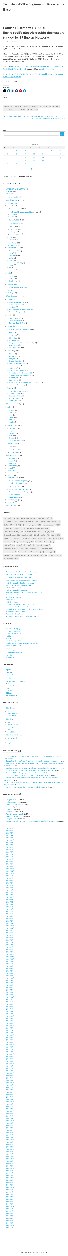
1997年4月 (10, 1192)
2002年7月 (10, 1142)
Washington (15, 452)
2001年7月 (10, 1152)
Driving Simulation (15, 361)
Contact (8, 809)
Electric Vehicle (21, 109)
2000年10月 (10, 1159)
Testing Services (14, 398)
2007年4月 (10, 1097)
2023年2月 (10, 921)
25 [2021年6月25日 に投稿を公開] (43, 160)
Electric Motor (16, 234)
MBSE (10, 332)
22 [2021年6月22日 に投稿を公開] (16, 160)
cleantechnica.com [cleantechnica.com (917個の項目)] (12, 528)
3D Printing (13, 338)
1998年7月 (10, 1180)
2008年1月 (10, 1090)
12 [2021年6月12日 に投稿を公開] (51, 154)
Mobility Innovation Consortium (17, 590)
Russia (11, 422)
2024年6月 (10, 883)
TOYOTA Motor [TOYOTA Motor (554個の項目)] (22, 555)
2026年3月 (10, 833)
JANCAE (11, 729)
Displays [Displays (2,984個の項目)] (48, 532)
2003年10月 (10, 1130)
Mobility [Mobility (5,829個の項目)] (9, 545)
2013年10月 (10, 1035)
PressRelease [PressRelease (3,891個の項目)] (43, 545)
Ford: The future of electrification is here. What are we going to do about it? (30, 116)
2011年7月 (10, 1056)
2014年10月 (10, 1026)
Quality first (13, 281)
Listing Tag (9, 811)
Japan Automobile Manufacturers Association (22, 572)
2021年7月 (10, 966)
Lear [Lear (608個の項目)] (38, 542)
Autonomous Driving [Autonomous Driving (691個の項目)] (50, 521)
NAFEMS (11, 722)
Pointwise (11, 678)
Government (12, 473)
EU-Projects (12, 470)
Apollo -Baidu (10, 600)
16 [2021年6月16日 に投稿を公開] (25, 157)
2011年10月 (10, 1054)
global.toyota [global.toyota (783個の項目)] (44, 538)
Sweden (12, 438)
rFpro (8, 688)
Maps (12, 217)
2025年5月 (10, 857)
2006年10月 (10, 1102)
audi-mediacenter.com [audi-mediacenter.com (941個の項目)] (26, 518)
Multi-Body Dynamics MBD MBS (20, 375)
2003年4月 (10, 1135)
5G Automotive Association (15, 611)
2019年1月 (10, 995)
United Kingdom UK (16, 440)
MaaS (11, 237)
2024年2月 (10, 892)
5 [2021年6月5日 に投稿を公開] (51, 151)
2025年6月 (10, 854)
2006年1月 (10, 1109)
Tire (10, 267)
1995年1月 (10, 1213)
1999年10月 (10, 1168)
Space (10, 290)
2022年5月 (10, 942)
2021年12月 (10, 954)
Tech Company (13, 500)
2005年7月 (10, 1113)
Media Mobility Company (18, 481)
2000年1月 (10, 1166)
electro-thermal (14, 366)
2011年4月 (10, 1059)
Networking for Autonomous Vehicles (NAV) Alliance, (24, 609)
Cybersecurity (15, 223)
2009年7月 (10, 1075)
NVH (10, 260)
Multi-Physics (13, 378)
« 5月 (31, 169)
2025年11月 (10, 842)
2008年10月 (10, 1083)
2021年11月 (10, 957)
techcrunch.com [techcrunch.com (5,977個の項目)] (26, 552)
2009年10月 (10, 1073)
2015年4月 (10, 1021)
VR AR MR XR (14, 347)
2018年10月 (10, 999)
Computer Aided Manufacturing (20, 343)
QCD (9, 273)
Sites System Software (14, 735)
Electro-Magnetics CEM (17, 363)
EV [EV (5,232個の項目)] (7, 538)
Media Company (13, 477)
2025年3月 (10, 861)
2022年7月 (10, 938)
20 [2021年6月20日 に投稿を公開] (60, 157)
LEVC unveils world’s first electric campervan (48, 119)
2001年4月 (10, 1154)
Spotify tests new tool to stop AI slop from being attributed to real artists (31, 768)
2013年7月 (10, 1037)
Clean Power (12, 243)
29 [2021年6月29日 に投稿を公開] (16, 164)
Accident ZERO (14, 251)
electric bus (56, 106)
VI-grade (9, 690)
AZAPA (8, 670)
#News (8, 191)
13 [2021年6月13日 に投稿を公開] (60, 154)
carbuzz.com (47, 106)
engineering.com (13, 713)
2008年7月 (10, 1085)
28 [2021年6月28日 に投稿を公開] (7, 164)
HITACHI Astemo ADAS (14, 653)
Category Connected (13, 816)
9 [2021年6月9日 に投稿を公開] (25, 154)
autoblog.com (8, 106)
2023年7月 (10, 909)
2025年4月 (10, 859)
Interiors (12, 255)
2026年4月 (10, 830)
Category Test (11, 819)
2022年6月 (10, 940)
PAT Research (12, 738)
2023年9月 (10, 904)
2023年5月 (10, 914)
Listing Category (11, 802)
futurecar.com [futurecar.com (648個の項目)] (29, 538)
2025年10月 (10, 845)
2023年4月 (10, 916)
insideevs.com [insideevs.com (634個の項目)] (11, 542)
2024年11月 (10, 871)
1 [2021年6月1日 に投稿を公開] (16, 151)
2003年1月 (10, 1137)
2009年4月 (10, 1078)
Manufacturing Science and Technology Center (22, 574)
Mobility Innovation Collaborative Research (21, 583)
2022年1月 (10, 952)
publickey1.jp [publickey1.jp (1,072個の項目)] (11, 548)
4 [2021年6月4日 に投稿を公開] (42, 151)
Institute (10, 475)
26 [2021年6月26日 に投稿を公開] (51, 160)
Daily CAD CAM (13, 724)
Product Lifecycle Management (20, 329)
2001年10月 (10, 1149)
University (11, 502)
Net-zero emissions (14, 245)
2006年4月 (10, 1106)
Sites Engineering (12, 708)
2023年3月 (10, 918)
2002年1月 (10, 1147)
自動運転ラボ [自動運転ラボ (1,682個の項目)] (11, 558)
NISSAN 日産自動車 (13, 631)
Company (11, 463)
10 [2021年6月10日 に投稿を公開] (34, 154)
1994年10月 (10, 1216)
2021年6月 (10, 968)
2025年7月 (10, 852)
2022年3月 (10, 947)
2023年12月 (10, 897)
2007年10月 (10, 1092)
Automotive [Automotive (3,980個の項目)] (10, 521)
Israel (11, 415)
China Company (14, 494)
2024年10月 (10, 873)
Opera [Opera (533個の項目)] (20, 545)
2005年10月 (10, 1111)
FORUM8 (9, 683)
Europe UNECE (13, 425)
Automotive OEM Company (18, 489)
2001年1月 (10, 1156)
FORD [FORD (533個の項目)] (17, 538)
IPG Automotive (11, 695)
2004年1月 (10, 1128)
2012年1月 (10, 1052)
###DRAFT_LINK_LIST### (15, 189)
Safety (11, 265)
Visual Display (14, 345)
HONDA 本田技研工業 (13, 633)
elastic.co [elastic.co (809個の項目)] (27, 535)
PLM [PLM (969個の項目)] (30, 545)
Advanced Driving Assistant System (23, 212)
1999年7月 (10, 1171)
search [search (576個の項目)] (34, 548)
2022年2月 (10, 949)
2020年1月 (10, 985)
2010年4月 (10, 1068)
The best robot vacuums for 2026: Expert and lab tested (25, 787)
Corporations (12, 466)
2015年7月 (10, 1018)
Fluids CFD (13, 368)
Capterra (11, 743)
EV (28, 109)
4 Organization (11, 455)
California (14, 450)
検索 (4, 130)
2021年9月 (10, 961)
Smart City (11, 284)
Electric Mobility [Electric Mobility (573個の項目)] (42, 535)
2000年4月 (10, 1163)
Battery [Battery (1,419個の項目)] (9, 525)
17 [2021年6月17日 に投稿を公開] (34, 157)
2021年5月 (10, 971)
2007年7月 (10, 1094)
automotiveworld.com (30, 106)
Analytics (12, 359)
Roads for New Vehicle (17, 287)
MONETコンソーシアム (14, 588)
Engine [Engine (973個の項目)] (55, 535)
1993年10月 (10, 1225)
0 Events (9, 194)
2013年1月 (10, 1042)
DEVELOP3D (12, 716)
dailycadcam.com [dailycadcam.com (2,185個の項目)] (32, 532)
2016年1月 (10, 1014)
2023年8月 (10, 907)
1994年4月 (10, 1221)
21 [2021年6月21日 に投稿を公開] (7, 160)
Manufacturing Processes (18, 370)
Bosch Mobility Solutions (14, 641)
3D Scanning (13, 340)
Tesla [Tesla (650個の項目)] (40, 552)
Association (12, 458)
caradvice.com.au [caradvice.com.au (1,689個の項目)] (51, 525)
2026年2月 (10, 835)
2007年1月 (10, 1099)
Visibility (12, 270)
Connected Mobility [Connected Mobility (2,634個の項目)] (13, 532)
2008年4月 (10, 1087)
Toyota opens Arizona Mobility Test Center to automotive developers (30, 821)
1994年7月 (10, 1218)
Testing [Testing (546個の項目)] (50, 552)
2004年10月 (10, 1121)
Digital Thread (12, 326)
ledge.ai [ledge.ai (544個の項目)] (49, 542)
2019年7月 (10, 990)
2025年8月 (10, 850)
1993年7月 (10, 1228)
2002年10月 (10, 1140)
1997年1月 (10, 1194)
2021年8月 (10, 964)
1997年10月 (10, 1187)
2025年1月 (10, 866)
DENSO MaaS (10, 650)
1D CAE (11, 354)
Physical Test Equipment (17, 391)
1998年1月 (10, 1185)
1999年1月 (10, 1175)
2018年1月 (10, 1006)
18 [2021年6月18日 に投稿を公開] (43, 157)
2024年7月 (10, 880)
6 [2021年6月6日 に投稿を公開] (60, 151)
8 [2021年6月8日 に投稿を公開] (16, 154)
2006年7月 (10, 1104)
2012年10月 (10, 1045)
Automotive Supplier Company (20, 492)
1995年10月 (10, 1206)
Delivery (12, 276)
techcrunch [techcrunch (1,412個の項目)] (10, 552)
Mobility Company (14, 486)
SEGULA (9, 693)
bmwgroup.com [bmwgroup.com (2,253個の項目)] (34, 525)
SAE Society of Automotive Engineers (19, 585)
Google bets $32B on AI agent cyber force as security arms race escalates (31, 761)
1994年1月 (10, 1223)
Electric (15, 41)
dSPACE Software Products (15, 681)
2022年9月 (10, 933)
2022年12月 (10, 926)
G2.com (10, 740)
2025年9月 (10, 847)
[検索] (62, 134)
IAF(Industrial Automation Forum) (19, 577)
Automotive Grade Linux (14, 614)
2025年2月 (10, 864)
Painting (12, 278)
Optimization (13, 380)
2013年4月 (10, 1040)
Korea (11, 420)
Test (9, 388)
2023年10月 (10, 902)
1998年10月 (10, 1178)
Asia (9, 407)
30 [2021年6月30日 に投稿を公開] (25, 164)
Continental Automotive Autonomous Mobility (22, 643)
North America (13, 443)
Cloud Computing (15, 305)
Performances (12, 248)
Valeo (8, 648)
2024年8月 (10, 878)
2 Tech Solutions (11, 296)
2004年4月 (10, 1125)
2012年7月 (10, 1047)
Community (12, 461)
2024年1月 (10, 895)
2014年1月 (10, 1033)
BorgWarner (10, 657)
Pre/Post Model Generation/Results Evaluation (25, 382)
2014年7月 (10, 1028)
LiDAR (13, 214)
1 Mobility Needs (12, 200)
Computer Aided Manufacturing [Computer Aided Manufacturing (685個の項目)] (36, 528)
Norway (12, 433)
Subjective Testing (15, 396)
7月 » (36, 169)
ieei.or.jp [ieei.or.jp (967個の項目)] (58, 538)
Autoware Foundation (13, 597)
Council (10, 468)
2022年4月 (10, 945)
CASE (9, 206)
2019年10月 (10, 987)
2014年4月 (10, 1030)
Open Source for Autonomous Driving (19, 607)
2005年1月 (10, 1118)
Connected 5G (14, 220)
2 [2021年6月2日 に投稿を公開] (25, 151)
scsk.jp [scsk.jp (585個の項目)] (24, 548)
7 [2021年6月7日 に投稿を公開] (7, 154)
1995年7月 (10, 1209)
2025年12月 (10, 840)
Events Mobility (13, 197)
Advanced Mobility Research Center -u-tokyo (21, 580)
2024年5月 (10, 885)
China (11, 410)
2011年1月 (10, 1061)
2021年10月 (10, 959)
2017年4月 (10, 1009)
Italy (10, 431)
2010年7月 (10, 1066)
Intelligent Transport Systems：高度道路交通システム (25, 592)
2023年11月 (10, 899)
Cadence (9, 672)
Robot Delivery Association (15, 595)
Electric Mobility (9, 109)
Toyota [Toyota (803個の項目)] (8, 555)
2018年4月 (10, 1004)
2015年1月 (10, 1023)
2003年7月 (10, 1133)
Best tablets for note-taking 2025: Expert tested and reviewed (28, 775)
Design (10, 315)
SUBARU (9, 638)
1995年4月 (10, 1211)
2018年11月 (10, 997)
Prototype (11, 335)
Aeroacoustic (13, 356)
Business (9, 807)
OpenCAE (11, 727)
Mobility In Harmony (13, 602)
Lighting (12, 258)
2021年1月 (10, 976)
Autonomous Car (15, 209)
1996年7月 (10, 1199)
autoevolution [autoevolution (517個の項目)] (45, 518)
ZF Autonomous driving (14, 645)
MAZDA (8, 636)
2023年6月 (10, 911)
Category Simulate (12, 804)
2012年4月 (10, 1049)
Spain (11, 435)
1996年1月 (10, 1204)
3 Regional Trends (12, 404)
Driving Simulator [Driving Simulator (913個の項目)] (12, 535)
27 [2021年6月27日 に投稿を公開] (60, 160)
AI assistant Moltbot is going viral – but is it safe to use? (25, 773)
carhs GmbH (10, 686)
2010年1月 (10, 1071)
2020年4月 (10, 983)
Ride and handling (15, 263)
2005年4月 (10, 1116)
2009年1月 (10, 1080)
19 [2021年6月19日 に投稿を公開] (51, 157)
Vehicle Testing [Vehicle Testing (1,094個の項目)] (39, 555)
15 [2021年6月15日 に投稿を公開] (16, 157)
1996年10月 (10, 1197)
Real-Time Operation (16, 385)
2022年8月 (10, 935)
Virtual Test (13, 401)
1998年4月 (10, 1182)
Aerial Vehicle (12, 203)
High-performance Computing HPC (21, 309)
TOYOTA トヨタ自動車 (14, 629)
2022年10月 (10, 930)
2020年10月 (10, 978)
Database (12, 307)
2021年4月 (10, 973)
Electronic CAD (14, 318)
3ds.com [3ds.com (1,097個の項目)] (9, 518)
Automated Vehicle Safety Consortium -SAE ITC (22, 616)
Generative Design (15, 320)
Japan (11, 417)
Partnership (34, 109)
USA (10, 447)
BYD (40, 106)
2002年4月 (10, 1144)
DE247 (10, 711)
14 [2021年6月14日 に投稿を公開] (7, 157)
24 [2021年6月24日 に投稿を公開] (34, 160)
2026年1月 (10, 838)
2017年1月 (10, 1011)
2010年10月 (10, 1064)
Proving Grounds (15, 393)
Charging (14, 232)
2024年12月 (10, 869)
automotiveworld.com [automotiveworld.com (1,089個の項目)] (29, 521)
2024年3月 (10, 890)
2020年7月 (10, 980)
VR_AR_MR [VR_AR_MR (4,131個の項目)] (54, 555)
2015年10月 (10, 1016)
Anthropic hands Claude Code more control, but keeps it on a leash (29, 770)
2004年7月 (10, 1123)
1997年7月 (10, 1190)
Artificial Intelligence (16, 302)
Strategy (11, 293)
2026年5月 (10, 828)
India (10, 412)
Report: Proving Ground (14, 814)
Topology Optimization (17, 323)
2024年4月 (10, 888)
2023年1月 (10, 923)
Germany (12, 428)
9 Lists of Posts (11, 505)
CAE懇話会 (11, 732)
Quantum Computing (16, 312)
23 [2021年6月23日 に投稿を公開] (25, 160)
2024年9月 (10, 876)
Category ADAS (11, 800)
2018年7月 (10, 1002)
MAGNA (9, 655)
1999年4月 (10, 1173)
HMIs (11, 253)
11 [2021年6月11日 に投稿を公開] (43, 154)
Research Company (14, 497)
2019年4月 (10, 992)
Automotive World (48, 69)
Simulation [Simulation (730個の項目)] (46, 548)
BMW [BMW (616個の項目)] (20, 525)
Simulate (11, 351)
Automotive (18, 106)
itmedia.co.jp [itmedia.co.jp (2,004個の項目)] (27, 542)
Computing (11, 299)
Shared (11, 240)
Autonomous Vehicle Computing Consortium (21, 604)
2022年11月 (10, 928)
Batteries (14, 229)
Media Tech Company (16, 483)
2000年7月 (10, 1161)
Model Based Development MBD (20, 373)
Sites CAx (9, 719)
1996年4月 (10, 1201)
